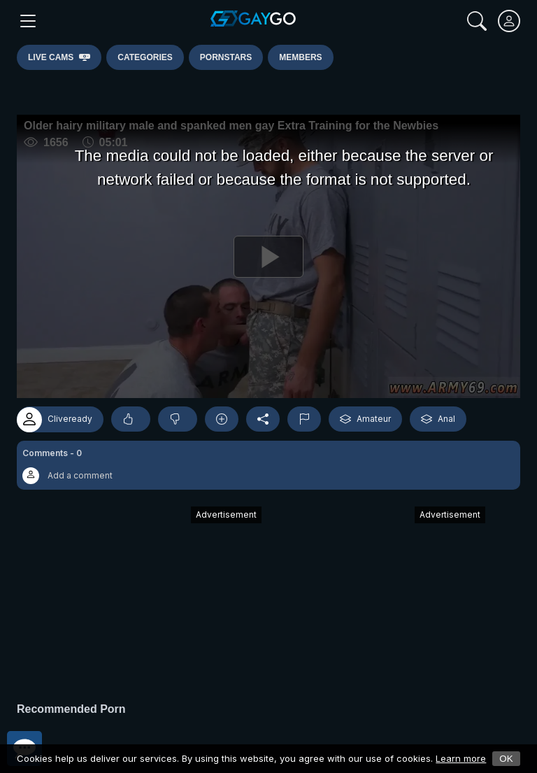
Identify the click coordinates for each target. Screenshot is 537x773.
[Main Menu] (28, 21)
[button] (268, 465)
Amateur (365, 419)
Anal (438, 419)
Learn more (461, 758)
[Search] (477, 21)
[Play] (268, 256)
